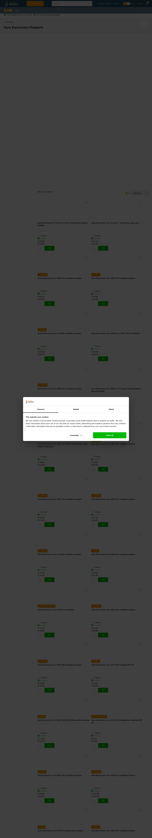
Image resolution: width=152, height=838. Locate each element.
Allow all (109, 435)
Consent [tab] (40, 409)
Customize (76, 435)
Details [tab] (76, 409)
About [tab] (111, 409)
